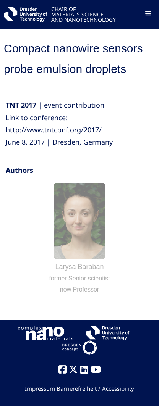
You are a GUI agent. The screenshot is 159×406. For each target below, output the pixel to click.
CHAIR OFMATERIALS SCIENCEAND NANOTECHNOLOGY (83, 14)
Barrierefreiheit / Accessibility (95, 388)
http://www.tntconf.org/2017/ (54, 129)
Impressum (40, 388)
